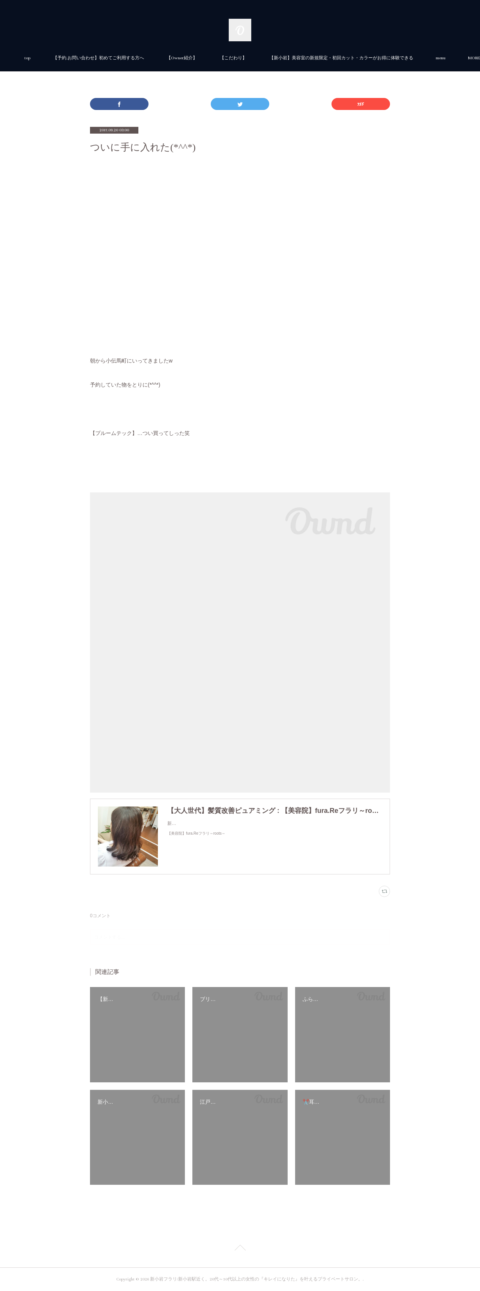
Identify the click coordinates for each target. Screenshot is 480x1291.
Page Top (240, 1249)
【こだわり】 (317, 58)
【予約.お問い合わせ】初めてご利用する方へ (182, 58)
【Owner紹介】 (265, 58)
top (111, 58)
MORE (359, 58)
